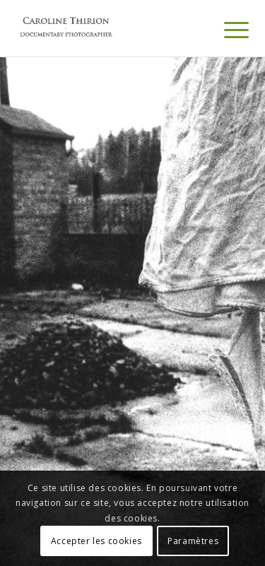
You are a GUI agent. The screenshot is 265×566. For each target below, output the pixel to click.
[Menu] (225, 29)
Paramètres (192, 541)
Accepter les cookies (96, 541)
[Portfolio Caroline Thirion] (110, 28)
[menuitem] (225, 29)
